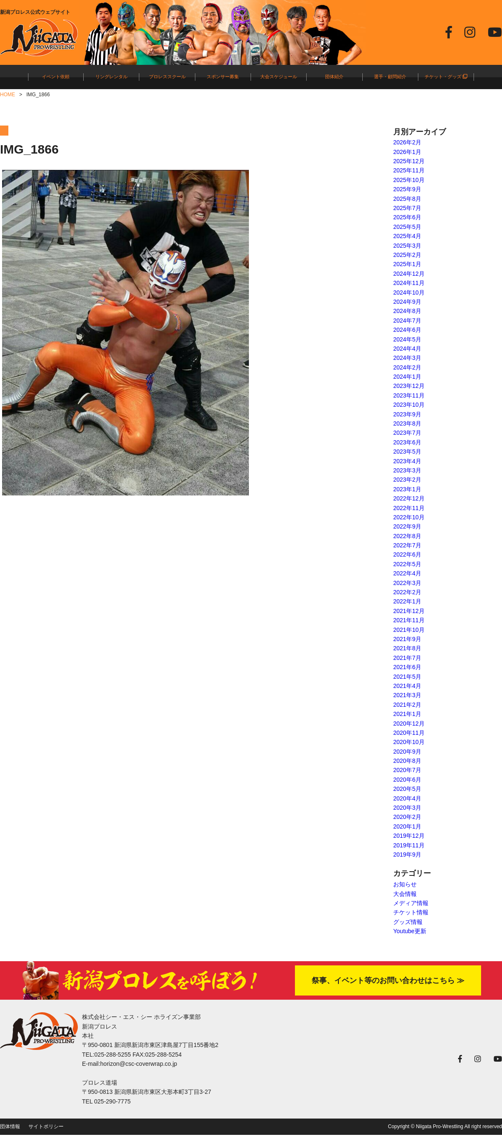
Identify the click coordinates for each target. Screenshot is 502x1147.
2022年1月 (407, 601)
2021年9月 (407, 639)
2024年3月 (407, 357)
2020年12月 (409, 723)
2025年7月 (407, 208)
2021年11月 (409, 620)
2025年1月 (407, 264)
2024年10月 (409, 292)
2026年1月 (407, 152)
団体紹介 (334, 76)
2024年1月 (407, 376)
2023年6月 (407, 442)
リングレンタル (111, 76)
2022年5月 (407, 564)
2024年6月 (407, 329)
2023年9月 (407, 414)
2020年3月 (407, 807)
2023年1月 (407, 489)
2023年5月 (407, 451)
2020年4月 (407, 798)
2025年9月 (407, 189)
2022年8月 (407, 536)
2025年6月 (407, 217)
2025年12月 (409, 161)
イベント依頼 (55, 76)
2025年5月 (407, 226)
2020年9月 (407, 751)
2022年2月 (407, 592)
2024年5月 (407, 339)
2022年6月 (407, 554)
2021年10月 (409, 629)
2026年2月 (407, 142)
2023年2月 (407, 479)
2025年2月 (407, 254)
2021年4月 (407, 686)
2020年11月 (409, 732)
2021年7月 (407, 657)
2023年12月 (409, 385)
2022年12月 (409, 498)
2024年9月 (407, 301)
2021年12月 (409, 611)
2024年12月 (409, 273)
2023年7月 (407, 432)
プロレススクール (167, 76)
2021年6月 (407, 667)
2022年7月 (407, 545)
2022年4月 (407, 573)
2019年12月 (409, 835)
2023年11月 (409, 395)
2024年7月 (407, 320)
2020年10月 (409, 742)
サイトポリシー (46, 1126)
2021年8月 (407, 648)
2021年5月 (407, 676)
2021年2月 (407, 704)
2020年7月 (407, 770)
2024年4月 (407, 348)
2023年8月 (407, 423)
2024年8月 (407, 311)
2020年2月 (407, 816)
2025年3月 (407, 245)
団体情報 (10, 1126)
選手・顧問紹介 (390, 76)
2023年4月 (407, 461)
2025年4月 (407, 236)
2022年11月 (409, 508)
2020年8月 (407, 760)
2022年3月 (407, 583)
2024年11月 (409, 283)
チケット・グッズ (446, 76)
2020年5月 (407, 788)
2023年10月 (409, 404)
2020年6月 (407, 779)
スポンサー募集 (223, 76)
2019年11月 (409, 845)
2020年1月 (407, 826)
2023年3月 (407, 470)
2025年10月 (409, 180)
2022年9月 (407, 526)
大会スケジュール (278, 76)
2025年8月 (407, 198)
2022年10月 (409, 517)
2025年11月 (409, 170)
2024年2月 (407, 367)
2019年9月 (407, 854)
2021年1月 (407, 714)
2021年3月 (407, 695)
